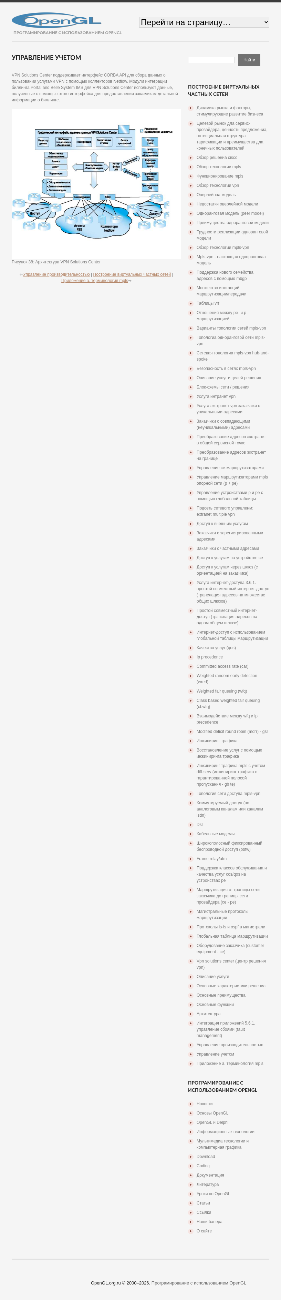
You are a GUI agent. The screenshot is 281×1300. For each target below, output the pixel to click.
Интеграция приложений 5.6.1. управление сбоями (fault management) (226, 1029)
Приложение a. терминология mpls (94, 280)
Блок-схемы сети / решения (223, 387)
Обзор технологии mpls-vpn (223, 247)
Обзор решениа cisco (217, 157)
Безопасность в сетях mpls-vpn (226, 368)
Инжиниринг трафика (217, 740)
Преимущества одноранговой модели (233, 222)
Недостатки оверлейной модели (227, 204)
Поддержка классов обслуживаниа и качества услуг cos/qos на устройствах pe (232, 874)
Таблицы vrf (208, 303)
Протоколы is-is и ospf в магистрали (231, 927)
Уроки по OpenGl (213, 1193)
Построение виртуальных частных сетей (132, 274)
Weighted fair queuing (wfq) (222, 691)
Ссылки (204, 1212)
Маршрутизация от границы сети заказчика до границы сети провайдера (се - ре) (228, 896)
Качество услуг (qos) (216, 647)
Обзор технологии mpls (219, 166)
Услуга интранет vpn (216, 396)
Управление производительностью (56, 274)
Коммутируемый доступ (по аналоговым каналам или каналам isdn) (230, 809)
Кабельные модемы (216, 834)
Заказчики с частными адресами (228, 548)
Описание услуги (213, 976)
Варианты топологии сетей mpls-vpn (231, 328)
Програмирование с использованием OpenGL (199, 1283)
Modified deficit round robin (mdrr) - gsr (232, 731)
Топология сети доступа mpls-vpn (228, 793)
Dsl (199, 824)
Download (206, 1156)
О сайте (204, 1231)
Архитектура (209, 1013)
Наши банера (209, 1221)
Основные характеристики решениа (231, 986)
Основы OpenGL (212, 1113)
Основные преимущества (221, 995)
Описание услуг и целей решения (229, 377)
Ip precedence (210, 657)
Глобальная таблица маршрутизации (232, 936)
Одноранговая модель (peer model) (230, 213)
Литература (208, 1184)
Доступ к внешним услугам (222, 523)
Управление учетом (215, 1054)
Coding (203, 1165)
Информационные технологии (225, 1131)
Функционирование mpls (220, 176)
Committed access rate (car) (223, 666)
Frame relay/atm (212, 858)
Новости (204, 1103)
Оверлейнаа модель (216, 194)
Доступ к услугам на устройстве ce (230, 557)
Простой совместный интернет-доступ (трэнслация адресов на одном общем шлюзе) (227, 616)
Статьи (203, 1203)
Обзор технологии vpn (218, 185)
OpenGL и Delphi (212, 1122)
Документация (210, 1175)
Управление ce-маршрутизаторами (230, 467)
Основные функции (215, 1004)
